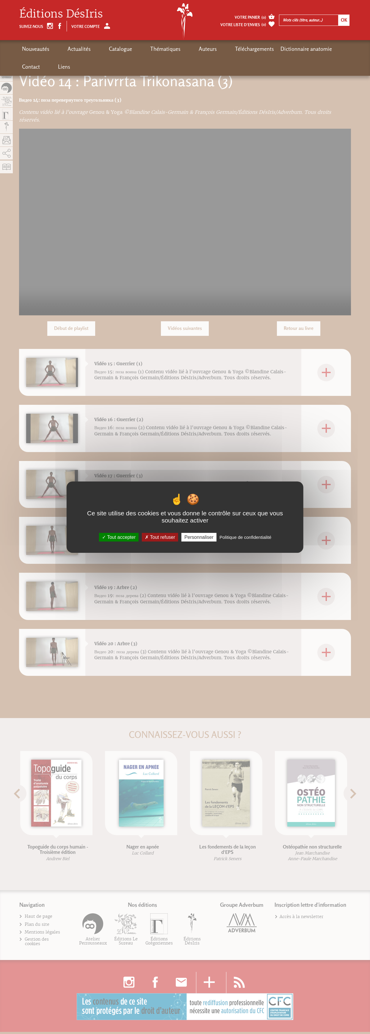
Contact (289, 49)
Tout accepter (119, 536)
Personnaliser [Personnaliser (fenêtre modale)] (199, 536)
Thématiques (130, 49)
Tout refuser (160, 536)
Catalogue (97, 49)
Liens (311, 49)
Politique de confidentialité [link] (245, 536)
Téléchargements (196, 49)
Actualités (67, 49)
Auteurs (161, 49)
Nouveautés (35, 49)
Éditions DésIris (61, 14)
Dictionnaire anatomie (248, 49)
